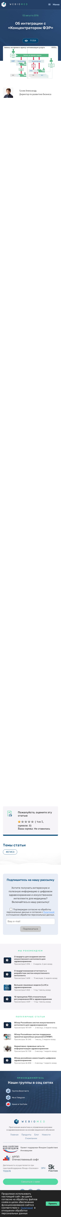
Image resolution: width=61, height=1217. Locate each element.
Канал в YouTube (19, 1104)
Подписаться (30, 929)
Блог (36, 1134)
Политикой (48, 912)
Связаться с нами (30, 1181)
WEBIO (19, 4)
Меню (56, 4)
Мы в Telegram (18, 1097)
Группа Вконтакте (20, 1091)
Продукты (26, 1134)
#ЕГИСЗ (10, 852)
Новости (46, 1134)
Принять (52, 1204)
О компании (31, 1138)
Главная (14, 1134)
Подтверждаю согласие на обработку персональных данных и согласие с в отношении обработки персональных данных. (30, 912)
